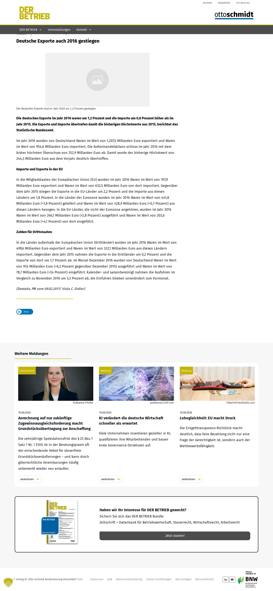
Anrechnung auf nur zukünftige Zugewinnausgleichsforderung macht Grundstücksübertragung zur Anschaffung (55, 425)
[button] (8, 582)
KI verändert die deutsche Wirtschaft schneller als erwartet (136, 425)
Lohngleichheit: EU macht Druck (217, 425)
